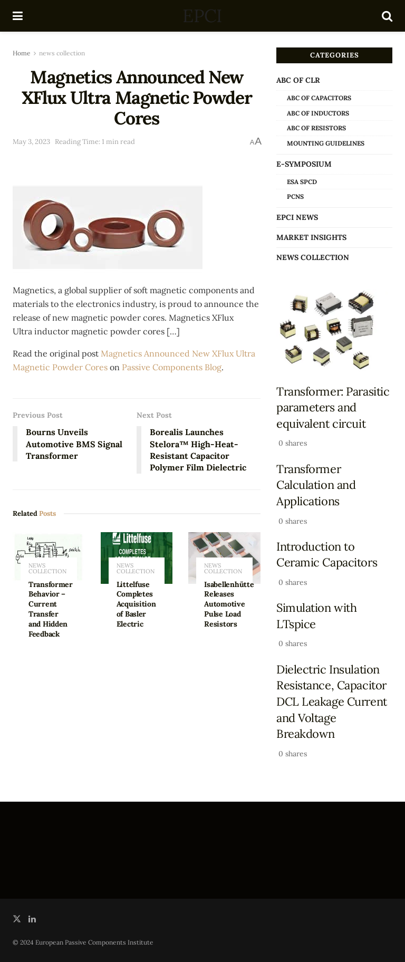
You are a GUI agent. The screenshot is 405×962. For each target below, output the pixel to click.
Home (22, 53)
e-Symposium (304, 164)
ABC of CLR (298, 80)
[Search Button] (387, 16)
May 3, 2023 (31, 141)
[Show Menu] (18, 16)
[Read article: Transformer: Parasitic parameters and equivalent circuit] (334, 330)
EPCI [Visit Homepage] (201, 16)
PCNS (295, 196)
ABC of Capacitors (319, 98)
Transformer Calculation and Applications (315, 484)
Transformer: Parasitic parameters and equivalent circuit (332, 407)
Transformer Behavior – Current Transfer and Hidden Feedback (50, 609)
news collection (62, 53)
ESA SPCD (302, 182)
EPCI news (297, 217)
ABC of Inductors (318, 113)
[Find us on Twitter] (17, 919)
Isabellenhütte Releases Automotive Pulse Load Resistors (229, 604)
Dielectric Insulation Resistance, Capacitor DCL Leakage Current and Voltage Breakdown (331, 702)
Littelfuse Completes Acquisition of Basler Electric (136, 604)
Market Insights (311, 237)
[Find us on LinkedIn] (32, 919)
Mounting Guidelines (325, 143)
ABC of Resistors (316, 128)
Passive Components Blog (171, 367)
